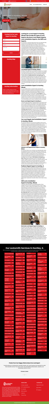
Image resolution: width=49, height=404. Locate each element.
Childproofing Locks (8, 330)
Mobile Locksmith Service (30, 333)
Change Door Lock (8, 328)
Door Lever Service (19, 269)
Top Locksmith (40, 330)
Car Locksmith (7, 325)
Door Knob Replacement (18, 263)
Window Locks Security (40, 347)
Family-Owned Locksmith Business (19, 313)
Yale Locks (40, 350)
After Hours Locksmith (7, 270)
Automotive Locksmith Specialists (7, 279)
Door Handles (18, 257)
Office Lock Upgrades (29, 350)
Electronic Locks (19, 294)
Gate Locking (18, 344)
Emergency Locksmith (18, 300)
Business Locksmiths (8, 315)
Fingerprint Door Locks (19, 327)
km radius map (11, 71)
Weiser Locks (40, 341)
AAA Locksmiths (7, 262)
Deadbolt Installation (8, 347)
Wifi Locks (39, 343)
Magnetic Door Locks (30, 317)
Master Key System (30, 327)
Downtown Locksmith (19, 287)
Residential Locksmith (40, 295)
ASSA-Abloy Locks (8, 273)
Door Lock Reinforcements (19, 275)
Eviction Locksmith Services (19, 307)
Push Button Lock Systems (41, 277)
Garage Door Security (18, 337)
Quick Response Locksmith (41, 281)
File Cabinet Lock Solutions (19, 320)
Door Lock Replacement (18, 282)
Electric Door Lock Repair (19, 291)
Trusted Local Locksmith (40, 334)
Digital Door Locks (8, 354)
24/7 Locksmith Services (7, 257)
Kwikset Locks (29, 283)
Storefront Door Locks (40, 325)
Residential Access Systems (41, 291)
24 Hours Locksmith (8, 253)
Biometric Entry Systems (7, 290)
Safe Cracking (40, 303)
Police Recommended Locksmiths (40, 261)
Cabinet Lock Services (7, 318)
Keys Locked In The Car (30, 281)
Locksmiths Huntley (24, 402)
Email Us (39, 387)
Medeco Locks (29, 329)
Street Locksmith (41, 328)
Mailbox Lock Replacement (29, 321)
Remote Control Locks (40, 284)
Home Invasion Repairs (29, 260)
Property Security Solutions (41, 273)
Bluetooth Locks (7, 293)
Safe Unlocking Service (40, 309)
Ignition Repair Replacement (29, 268)
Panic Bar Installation (40, 254)
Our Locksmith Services (37, 4)
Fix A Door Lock (18, 334)
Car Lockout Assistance (7, 322)
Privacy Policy (23, 395)
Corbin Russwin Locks (7, 344)
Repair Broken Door (41, 287)
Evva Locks (18, 309)
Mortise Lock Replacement (29, 339)
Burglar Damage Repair (8, 312)
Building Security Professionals (8, 308)
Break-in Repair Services (7, 301)
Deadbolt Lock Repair (7, 351)
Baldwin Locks (7, 283)
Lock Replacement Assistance (30, 303)
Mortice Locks (29, 336)
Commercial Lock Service (8, 337)
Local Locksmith (30, 286)
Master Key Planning (30, 324)
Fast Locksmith (18, 316)
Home (31, 4)
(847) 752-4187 (6, 20)
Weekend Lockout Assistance (41, 338)
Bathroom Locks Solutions (8, 287)
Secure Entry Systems (40, 316)
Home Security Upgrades (29, 264)
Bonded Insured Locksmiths (7, 297)
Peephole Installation (41, 257)
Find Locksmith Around (18, 323)
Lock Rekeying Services (29, 299)
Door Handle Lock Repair (19, 254)
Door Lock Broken (19, 272)
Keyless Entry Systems (29, 277)
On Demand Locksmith (29, 354)
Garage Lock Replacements (18, 341)
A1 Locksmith (7, 260)
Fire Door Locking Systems (19, 331)
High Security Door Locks (19, 350)
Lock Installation (30, 295)
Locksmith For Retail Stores (30, 309)
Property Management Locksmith (40, 268)
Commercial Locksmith (7, 341)
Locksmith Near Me (30, 312)
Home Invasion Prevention (29, 256)
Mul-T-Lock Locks (30, 342)
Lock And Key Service (29, 290)
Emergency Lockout (19, 296)
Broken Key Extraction (7, 304)
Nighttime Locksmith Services (30, 346)
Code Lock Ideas (8, 333)
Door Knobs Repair (19, 266)
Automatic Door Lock (8, 275)
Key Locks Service (30, 273)
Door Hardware (18, 260)
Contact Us (45, 4)
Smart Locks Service (41, 321)
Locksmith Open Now (30, 315)
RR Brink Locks (40, 300)
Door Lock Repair (19, 278)
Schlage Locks (40, 312)
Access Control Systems (7, 266)
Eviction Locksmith (19, 303)
